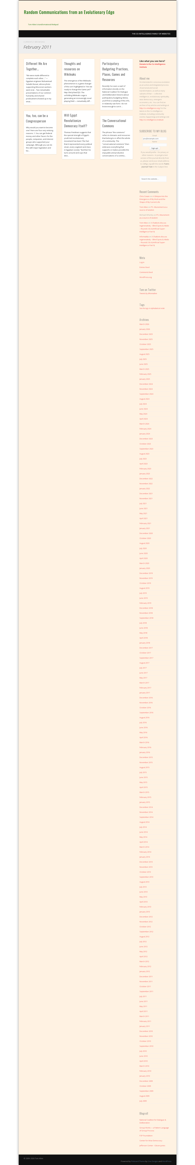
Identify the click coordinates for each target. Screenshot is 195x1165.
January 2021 (145, 528)
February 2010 (145, 1071)
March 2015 (144, 792)
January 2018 (145, 643)
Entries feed (144, 267)
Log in (142, 262)
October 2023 (145, 444)
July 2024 (143, 404)
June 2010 (144, 1056)
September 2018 (146, 618)
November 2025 (146, 339)
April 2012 (144, 956)
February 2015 (145, 797)
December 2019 (146, 573)
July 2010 (143, 1051)
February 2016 (145, 747)
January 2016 (145, 752)
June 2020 (144, 553)
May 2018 (143, 633)
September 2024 (146, 394)
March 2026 (144, 324)
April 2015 (144, 787)
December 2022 (146, 478)
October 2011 (145, 986)
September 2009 (146, 1091)
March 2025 (144, 369)
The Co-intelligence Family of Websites (151, 33)
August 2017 (144, 663)
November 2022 (146, 483)
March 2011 (144, 1016)
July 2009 (143, 1101)
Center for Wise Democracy (151, 1140)
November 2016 (146, 702)
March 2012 (144, 961)
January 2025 (145, 379)
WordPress (166, 1161)
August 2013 (144, 882)
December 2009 (146, 1081)
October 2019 (145, 583)
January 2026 (145, 329)
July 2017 (143, 668)
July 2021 (143, 503)
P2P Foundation (146, 1135)
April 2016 (144, 737)
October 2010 (145, 1041)
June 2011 (144, 1001)
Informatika (144, 236)
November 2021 (146, 498)
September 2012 (146, 931)
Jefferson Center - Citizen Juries (152, 1145)
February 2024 (145, 428)
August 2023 (144, 453)
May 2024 (143, 414)
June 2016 (144, 727)
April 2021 (144, 518)
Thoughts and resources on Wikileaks (72, 69)
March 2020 (144, 563)
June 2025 (144, 364)
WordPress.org (146, 277)
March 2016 (144, 742)
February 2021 (145, 523)
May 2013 (143, 897)
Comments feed (146, 272)
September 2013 (146, 877)
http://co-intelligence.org (150, 108)
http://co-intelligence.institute (152, 120)
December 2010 (146, 1031)
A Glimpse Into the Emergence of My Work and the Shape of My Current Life (154, 199)
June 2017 (144, 673)
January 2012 (145, 971)
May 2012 (143, 951)
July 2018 (143, 623)
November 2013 (146, 867)
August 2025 (144, 354)
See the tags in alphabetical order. (152, 308)
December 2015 (146, 757)
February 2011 (145, 1021)
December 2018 (146, 608)
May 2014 (143, 837)
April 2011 (144, 1011)
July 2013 (143, 887)
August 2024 (144, 399)
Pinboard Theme (138, 1161)
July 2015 (143, 772)
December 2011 (146, 976)
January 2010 (145, 1076)
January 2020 (145, 568)
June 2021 (144, 508)
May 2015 (143, 782)
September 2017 (146, 658)
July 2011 (143, 996)
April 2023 (144, 463)
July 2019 (143, 593)
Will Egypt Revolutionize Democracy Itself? (75, 120)
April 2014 (144, 842)
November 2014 (146, 812)
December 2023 (146, 438)
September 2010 (146, 1046)
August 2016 (144, 717)
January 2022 (145, 488)
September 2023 (146, 448)
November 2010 (146, 1036)
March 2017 (144, 682)
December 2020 (146, 533)
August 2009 (144, 1096)
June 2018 (144, 628)
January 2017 (145, 692)
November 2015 (146, 762)
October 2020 (145, 538)
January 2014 (145, 857)
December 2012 (146, 916)
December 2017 (146, 648)
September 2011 (146, 991)
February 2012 (145, 966)
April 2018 (144, 638)
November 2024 (146, 389)
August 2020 (144, 543)
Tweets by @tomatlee (148, 293)
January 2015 (145, 802)
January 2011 (145, 1026)
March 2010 (144, 1066)
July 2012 (143, 941)
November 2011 (146, 981)
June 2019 (144, 598)
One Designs (153, 1161)
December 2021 (146, 493)
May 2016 (143, 732)
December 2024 (146, 384)
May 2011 (143, 1006)
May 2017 (143, 677)
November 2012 (146, 921)
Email (155, 135)
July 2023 (143, 458)
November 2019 (146, 578)
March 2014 (144, 847)
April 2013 (144, 902)
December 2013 (146, 862)
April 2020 (144, 558)
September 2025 (146, 349)
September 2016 (146, 712)
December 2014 (146, 807)
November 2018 (146, 613)
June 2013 (144, 892)
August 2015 (144, 767)
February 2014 (145, 852)
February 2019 (145, 603)
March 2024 (144, 423)
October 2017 (145, 652)
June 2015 (144, 777)
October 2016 (145, 707)
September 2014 (146, 817)
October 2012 (145, 926)
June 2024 (144, 409)
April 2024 (144, 419)
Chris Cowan (145, 196)
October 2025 (145, 344)
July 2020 (143, 548)
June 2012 (144, 946)
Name (154, 141)
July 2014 (143, 827)
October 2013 (145, 872)
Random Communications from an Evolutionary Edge (69, 12)
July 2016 (143, 722)
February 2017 (145, 687)
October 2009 (145, 1086)
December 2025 (146, 334)
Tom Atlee (144, 207)
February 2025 (145, 374)
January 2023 (145, 473)
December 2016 (146, 697)
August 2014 (144, 822)
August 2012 (144, 936)
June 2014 (144, 832)
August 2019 (144, 588)
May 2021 (143, 513)
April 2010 (144, 1061)
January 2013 (145, 911)
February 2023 (145, 468)
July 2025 (143, 359)
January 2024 (145, 433)
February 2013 (145, 906)
